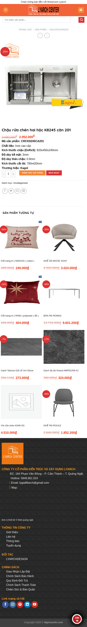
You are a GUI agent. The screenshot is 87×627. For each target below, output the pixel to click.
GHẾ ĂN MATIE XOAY (55, 261)
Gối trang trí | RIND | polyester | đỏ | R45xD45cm (20, 317)
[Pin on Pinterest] (24, 191)
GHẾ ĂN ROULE (52, 425)
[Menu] (6, 10)
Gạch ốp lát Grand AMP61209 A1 (61, 370)
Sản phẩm (40, 29)
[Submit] (81, 20)
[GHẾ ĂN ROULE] (64, 402)
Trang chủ (25, 29)
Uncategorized (59, 29)
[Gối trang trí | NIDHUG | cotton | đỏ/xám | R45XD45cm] (21, 237)
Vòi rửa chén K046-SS (12, 425)
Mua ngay (54, 173)
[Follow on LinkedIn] (27, 604)
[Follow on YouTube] (34, 604)
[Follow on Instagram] (12, 604)
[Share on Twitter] (11, 191)
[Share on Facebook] (5, 191)
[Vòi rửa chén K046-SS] (21, 402)
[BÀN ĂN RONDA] (64, 292)
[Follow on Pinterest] (20, 604)
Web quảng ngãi (25, 520)
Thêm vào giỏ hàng (32, 173)
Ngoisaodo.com (53, 622)
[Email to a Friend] (17, 191)
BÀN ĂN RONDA (52, 315)
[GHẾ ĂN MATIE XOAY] (64, 237)
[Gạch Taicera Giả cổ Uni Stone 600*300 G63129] (21, 347)
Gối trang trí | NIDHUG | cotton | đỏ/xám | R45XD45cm (17, 263)
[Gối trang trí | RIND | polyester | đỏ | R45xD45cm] (21, 292)
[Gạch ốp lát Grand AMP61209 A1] (64, 347)
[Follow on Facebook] (5, 604)
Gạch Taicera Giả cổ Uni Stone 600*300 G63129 (17, 372)
